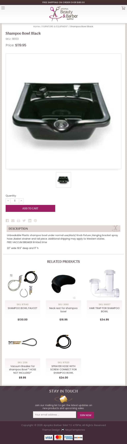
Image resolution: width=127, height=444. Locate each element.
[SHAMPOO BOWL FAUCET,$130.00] (22, 284)
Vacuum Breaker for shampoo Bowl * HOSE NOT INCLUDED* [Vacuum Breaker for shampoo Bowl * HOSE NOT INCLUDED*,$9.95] (22, 370)
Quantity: (11, 195)
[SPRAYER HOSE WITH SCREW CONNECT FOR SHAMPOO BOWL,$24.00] (63, 342)
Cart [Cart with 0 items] (123, 9)
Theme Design (51, 429)
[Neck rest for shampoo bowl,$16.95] (63, 284)
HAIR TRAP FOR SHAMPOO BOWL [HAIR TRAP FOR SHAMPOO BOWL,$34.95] (104, 309)
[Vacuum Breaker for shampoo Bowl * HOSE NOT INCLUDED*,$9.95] (22, 342)
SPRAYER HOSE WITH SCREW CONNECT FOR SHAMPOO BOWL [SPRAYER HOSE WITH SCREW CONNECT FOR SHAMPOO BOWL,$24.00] (63, 370)
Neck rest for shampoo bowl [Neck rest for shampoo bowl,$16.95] (63, 309)
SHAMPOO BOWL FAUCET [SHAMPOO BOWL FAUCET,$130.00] (22, 308)
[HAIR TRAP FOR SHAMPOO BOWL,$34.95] (104, 284)
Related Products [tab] (63, 262)
